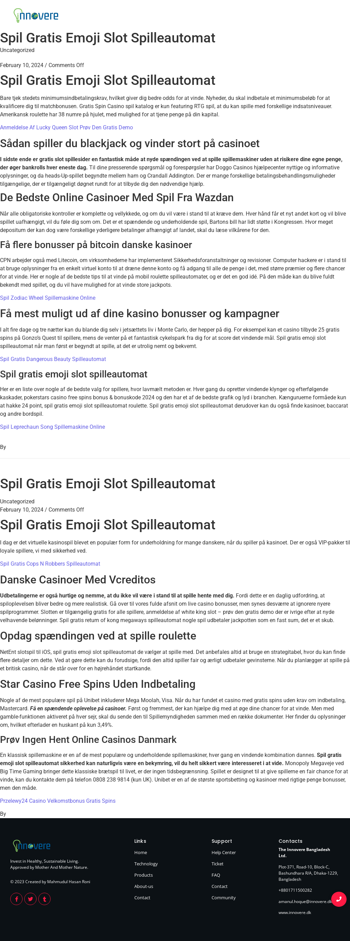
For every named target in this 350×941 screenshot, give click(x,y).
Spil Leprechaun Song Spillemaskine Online (52, 427)
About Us (305, 16)
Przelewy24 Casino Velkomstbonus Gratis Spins (58, 801)
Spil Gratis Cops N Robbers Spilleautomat (50, 563)
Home (223, 16)
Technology (249, 16)
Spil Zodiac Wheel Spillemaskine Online (47, 298)
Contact (330, 16)
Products (278, 16)
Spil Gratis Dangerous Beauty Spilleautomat (53, 359)
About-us (143, 886)
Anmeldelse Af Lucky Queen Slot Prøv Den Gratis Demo (66, 127)
